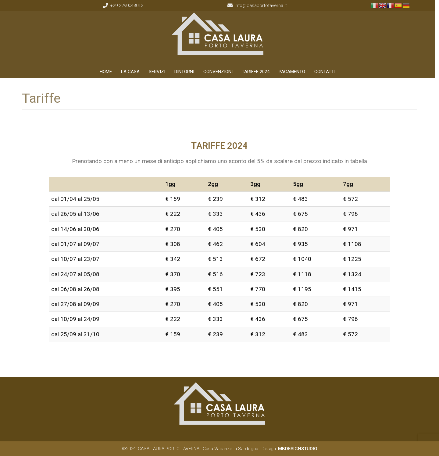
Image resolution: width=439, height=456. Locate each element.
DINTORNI (186, 71)
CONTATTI (326, 71)
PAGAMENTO (294, 71)
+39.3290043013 (128, 5)
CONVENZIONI (220, 71)
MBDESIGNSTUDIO (297, 448)
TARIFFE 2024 (258, 71)
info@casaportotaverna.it (263, 5)
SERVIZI (159, 71)
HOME (108, 71)
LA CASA (132, 71)
